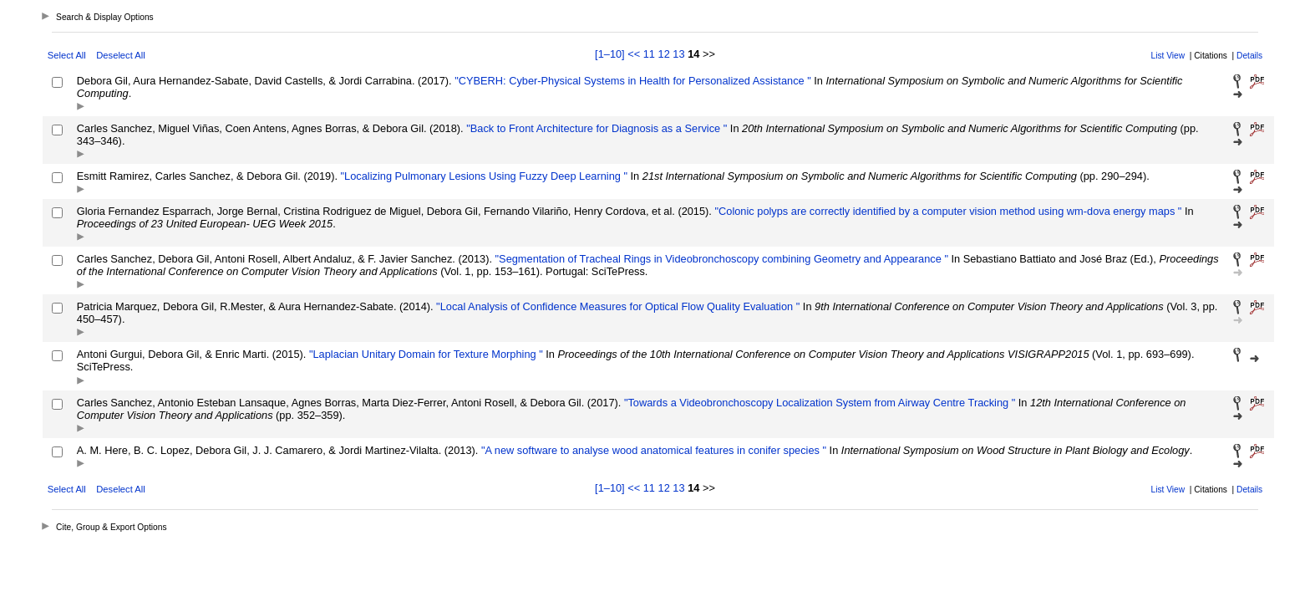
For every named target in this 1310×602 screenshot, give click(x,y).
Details (1249, 55)
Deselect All (120, 55)
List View (1168, 55)
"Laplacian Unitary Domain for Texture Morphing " (424, 354)
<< (633, 54)
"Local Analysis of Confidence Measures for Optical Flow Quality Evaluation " (617, 306)
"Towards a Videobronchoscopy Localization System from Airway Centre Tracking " (818, 402)
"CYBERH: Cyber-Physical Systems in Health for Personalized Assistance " (631, 80)
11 (649, 54)
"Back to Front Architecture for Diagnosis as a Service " (596, 128)
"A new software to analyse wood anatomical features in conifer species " (652, 450)
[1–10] (611, 54)
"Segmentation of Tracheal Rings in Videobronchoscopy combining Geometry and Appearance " (720, 259)
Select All (67, 55)
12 (664, 54)
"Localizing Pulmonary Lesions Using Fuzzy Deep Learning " (482, 176)
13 (678, 54)
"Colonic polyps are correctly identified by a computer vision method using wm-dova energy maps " (946, 211)
